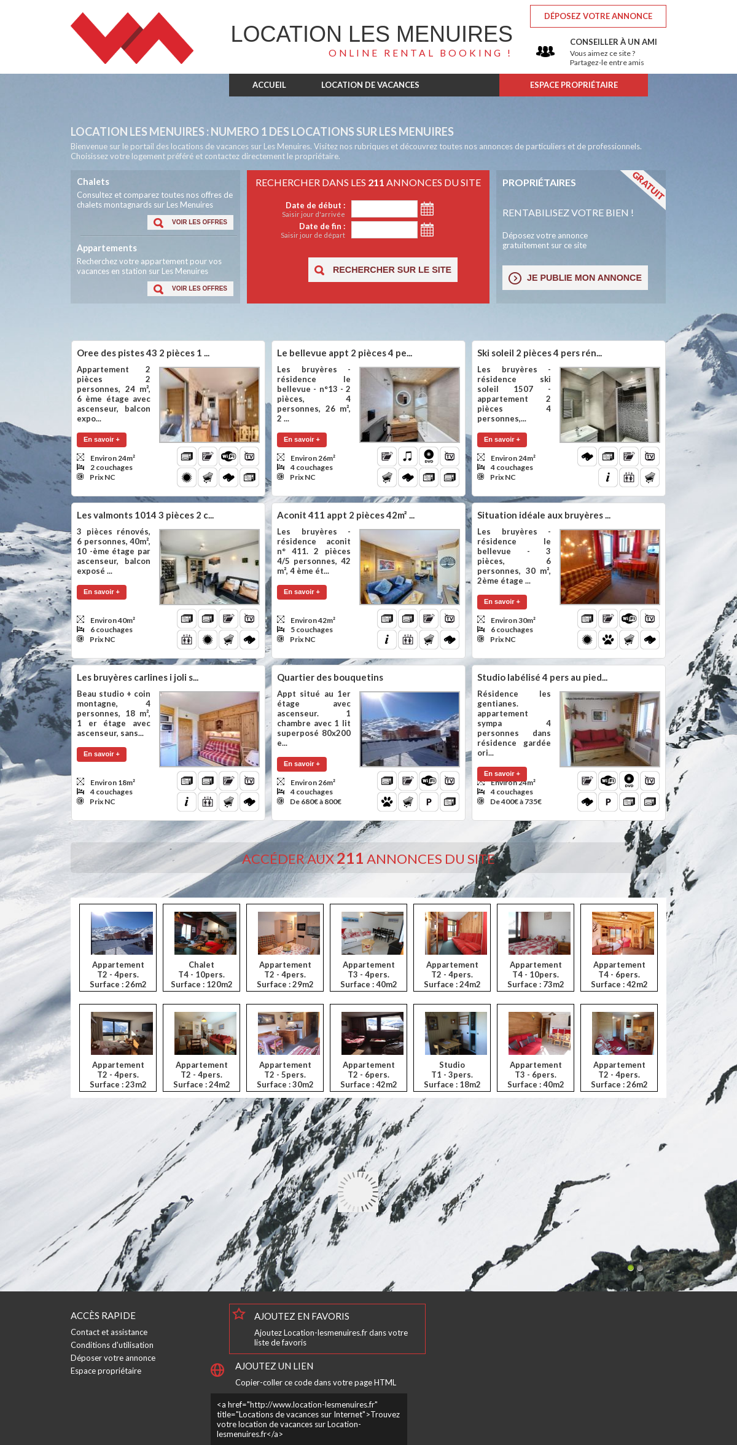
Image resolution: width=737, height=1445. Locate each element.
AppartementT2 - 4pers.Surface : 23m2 (118, 1074)
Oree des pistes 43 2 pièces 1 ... (143, 352)
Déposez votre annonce (598, 16)
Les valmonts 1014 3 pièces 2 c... (145, 514)
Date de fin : (300, 230)
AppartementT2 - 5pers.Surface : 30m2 (285, 1074)
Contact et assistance (109, 1332)
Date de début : (300, 209)
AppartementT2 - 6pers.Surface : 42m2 (368, 1074)
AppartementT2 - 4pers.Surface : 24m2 (452, 974)
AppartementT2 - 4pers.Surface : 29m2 (285, 974)
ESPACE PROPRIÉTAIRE (574, 85)
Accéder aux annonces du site (368, 858)
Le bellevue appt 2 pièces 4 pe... (344, 352)
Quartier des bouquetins (330, 677)
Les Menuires (372, 34)
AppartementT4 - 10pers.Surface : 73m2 (535, 974)
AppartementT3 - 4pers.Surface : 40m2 (368, 974)
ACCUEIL (269, 85)
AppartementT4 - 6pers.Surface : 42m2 (619, 974)
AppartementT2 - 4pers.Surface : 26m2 (118, 974)
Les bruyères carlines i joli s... (137, 677)
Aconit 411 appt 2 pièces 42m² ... (346, 514)
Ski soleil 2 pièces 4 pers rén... (539, 352)
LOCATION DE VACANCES (370, 85)
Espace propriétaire (106, 1371)
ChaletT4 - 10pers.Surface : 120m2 (202, 974)
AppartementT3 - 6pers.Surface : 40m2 (535, 1074)
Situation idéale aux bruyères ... (543, 514)
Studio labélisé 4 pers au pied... (542, 677)
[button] (190, 222)
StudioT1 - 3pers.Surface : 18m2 (452, 1074)
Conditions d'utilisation (112, 1345)
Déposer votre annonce (113, 1358)
